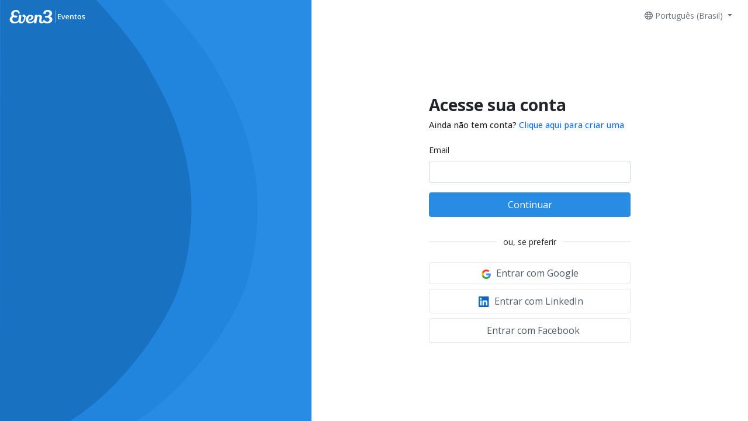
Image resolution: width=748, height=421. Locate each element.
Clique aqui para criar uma (571, 124)
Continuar (530, 204)
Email (439, 150)
